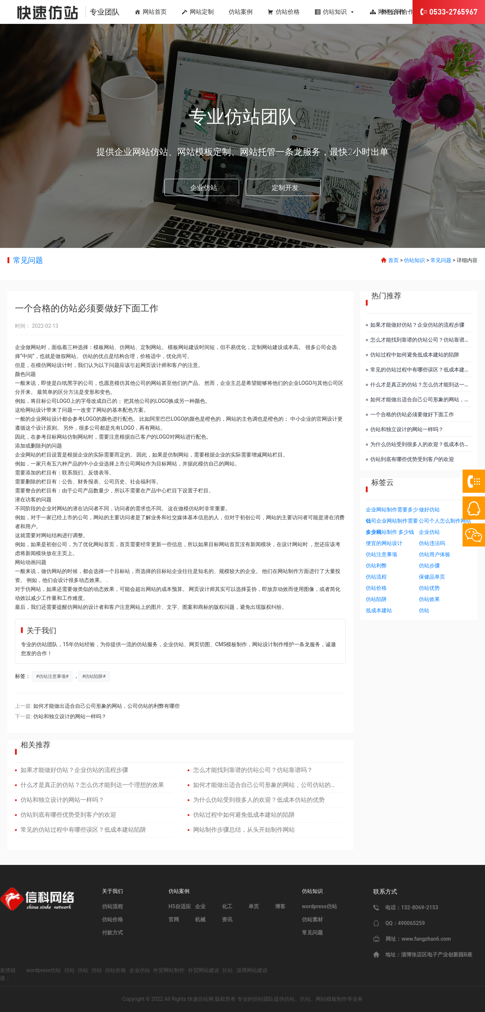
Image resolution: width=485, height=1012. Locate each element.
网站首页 (155, 11)
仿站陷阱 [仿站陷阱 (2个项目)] (376, 599)
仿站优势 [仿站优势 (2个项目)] (429, 588)
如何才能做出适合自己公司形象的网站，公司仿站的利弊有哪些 (106, 706)
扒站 (227, 970)
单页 (253, 906)
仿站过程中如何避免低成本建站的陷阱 (244, 814)
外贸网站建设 (203, 970)
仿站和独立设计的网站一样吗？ (69, 716)
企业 (200, 906)
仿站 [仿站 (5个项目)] (424, 610)
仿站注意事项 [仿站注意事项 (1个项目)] (381, 554)
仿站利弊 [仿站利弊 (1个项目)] (376, 566)
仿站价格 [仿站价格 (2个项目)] (376, 588)
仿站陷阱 (94, 676)
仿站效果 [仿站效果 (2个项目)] (429, 599)
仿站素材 (312, 919)
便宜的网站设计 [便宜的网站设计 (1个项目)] (384, 543)
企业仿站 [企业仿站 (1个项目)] (429, 532)
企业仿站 (203, 187)
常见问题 (28, 260)
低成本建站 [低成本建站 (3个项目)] (379, 610)
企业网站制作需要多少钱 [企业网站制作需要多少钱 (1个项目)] (392, 511)
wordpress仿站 (319, 906)
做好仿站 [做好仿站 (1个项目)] (429, 510)
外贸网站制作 (169, 970)
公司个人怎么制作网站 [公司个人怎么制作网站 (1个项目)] (445, 521)
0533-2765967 (449, 11)
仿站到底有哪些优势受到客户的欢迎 (68, 814)
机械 (200, 919)
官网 (174, 919)
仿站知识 (339, 11)
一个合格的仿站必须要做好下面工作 (412, 414)
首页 (393, 260)
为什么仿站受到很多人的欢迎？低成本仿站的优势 (259, 799)
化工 (227, 906)
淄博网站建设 (252, 970)
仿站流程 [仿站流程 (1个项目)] (376, 577)
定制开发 (285, 187)
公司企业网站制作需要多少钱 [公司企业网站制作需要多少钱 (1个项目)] (392, 522)
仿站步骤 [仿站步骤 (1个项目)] (429, 566)
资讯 (227, 919)
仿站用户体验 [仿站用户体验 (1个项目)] (434, 554)
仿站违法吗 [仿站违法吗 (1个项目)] (432, 543)
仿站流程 (112, 906)
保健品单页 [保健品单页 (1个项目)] (432, 577)
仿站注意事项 (52, 676)
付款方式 (112, 932)
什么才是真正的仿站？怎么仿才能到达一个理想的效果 (92, 784)
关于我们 (112, 891)
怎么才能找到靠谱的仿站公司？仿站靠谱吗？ (253, 769)
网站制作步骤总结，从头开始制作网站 (244, 829)
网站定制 (202, 11)
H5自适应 (180, 906)
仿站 (69, 970)
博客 (280, 906)
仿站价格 (288, 11)
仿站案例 (241, 11)
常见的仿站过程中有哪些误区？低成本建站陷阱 (83, 829)
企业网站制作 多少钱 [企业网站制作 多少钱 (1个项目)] (390, 532)
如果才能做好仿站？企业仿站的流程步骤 (74, 769)
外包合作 (393, 11)
